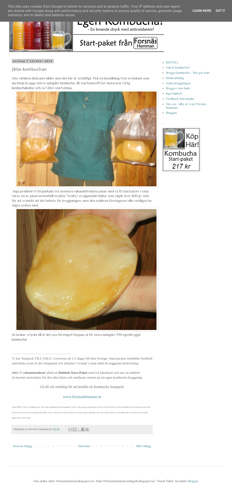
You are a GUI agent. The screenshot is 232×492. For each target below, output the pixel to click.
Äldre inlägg (143, 446)
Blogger (193, 481)
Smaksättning (175, 78)
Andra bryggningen (178, 83)
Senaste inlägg (22, 446)
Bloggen (171, 113)
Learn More (201, 10)
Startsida (84, 446)
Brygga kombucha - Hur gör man (187, 72)
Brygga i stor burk (178, 88)
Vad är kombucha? (178, 67)
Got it (220, 10)
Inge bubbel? (174, 93)
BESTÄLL (172, 62)
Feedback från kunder (180, 99)
